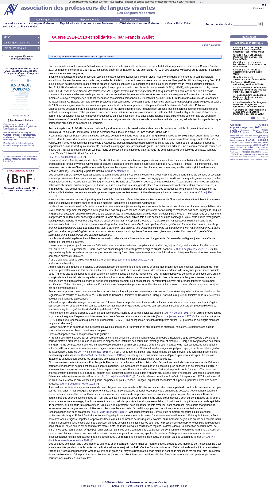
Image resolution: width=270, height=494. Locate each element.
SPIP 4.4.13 (103, 486)
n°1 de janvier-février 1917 (174, 316)
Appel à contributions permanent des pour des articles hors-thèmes (20, 158)
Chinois (255, 130)
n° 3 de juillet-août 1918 (108, 411)
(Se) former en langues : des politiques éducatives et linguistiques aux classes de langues (20, 126)
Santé (260, 154)
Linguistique (248, 145)
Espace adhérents (130, 19)
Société (232, 159)
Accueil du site (13, 23)
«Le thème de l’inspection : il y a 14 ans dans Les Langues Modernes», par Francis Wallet (249, 112)
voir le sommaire (21, 116)
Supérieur (239, 159)
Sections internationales (247, 157)
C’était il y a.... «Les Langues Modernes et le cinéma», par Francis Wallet (248, 57)
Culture (252, 133)
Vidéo (265, 159)
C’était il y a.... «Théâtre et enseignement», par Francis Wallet (247, 72)
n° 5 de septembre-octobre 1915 (102, 355)
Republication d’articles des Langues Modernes (86, 23)
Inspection (248, 142)
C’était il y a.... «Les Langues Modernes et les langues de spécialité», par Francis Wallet (248, 50)
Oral (257, 147)
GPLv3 (163, 486)
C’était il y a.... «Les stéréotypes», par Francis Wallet (249, 78)
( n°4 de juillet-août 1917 (133, 259)
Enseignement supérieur (249, 137)
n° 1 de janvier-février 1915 (191, 249)
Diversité (232, 135)
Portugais (265, 152)
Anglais (263, 124)
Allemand (235, 124)
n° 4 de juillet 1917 (177, 312)
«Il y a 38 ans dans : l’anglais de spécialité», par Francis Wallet (249, 104)
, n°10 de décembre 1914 (66, 156)
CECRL (233, 130)
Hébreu (241, 142)
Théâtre (252, 159)
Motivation (240, 147)
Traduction (259, 159)
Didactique (262, 132)
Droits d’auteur (244, 135)
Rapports (255, 154)
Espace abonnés (89, 19)
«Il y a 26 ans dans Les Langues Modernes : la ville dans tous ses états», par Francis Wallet (249, 90)
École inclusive (253, 135)
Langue (232, 145)
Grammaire (233, 142)
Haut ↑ (185, 486)
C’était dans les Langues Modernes (139, 23)
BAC (257, 127)
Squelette (174, 486)
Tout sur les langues (14, 48)
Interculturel (257, 142)
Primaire (234, 154)
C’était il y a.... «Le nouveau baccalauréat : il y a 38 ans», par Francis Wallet (249, 64)
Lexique (242, 145)
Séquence (264, 157)
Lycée (265, 144)
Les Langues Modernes (49, 19)
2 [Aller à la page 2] (258, 118)
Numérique (249, 147)
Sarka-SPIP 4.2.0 (122, 486)
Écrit (260, 135)
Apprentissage (238, 127)
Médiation (232, 147)
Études (232, 140)
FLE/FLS (250, 140)
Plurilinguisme (235, 152)
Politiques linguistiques (251, 152)
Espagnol (263, 137)
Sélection (258, 157)
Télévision (246, 159)
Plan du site (88, 486)
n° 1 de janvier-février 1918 (77, 383)
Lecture (237, 145)
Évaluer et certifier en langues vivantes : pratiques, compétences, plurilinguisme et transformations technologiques (19, 136)
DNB (237, 135)
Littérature (257, 145)
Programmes (245, 154)
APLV (6, 37)
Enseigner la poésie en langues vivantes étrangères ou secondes (18, 144)
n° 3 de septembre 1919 (118, 171)
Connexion (259, 8)
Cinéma (264, 130)
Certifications (245, 130)
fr (263, 4)
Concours (246, 133)
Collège (235, 132)
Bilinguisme (264, 127)
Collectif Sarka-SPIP (145, 486)
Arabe (251, 127)
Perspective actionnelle (255, 149)
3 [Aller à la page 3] (264, 118)
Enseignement (235, 138)
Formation (262, 139)
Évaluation (240, 140)
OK (201, 2)
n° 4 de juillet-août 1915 (93, 351)
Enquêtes (265, 135)
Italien (265, 142)
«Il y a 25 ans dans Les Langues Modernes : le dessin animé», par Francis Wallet (249, 97)
